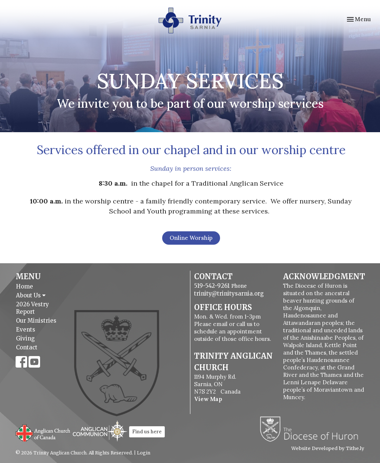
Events (25, 329)
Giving (25, 338)
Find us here (147, 431)
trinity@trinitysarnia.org (229, 293)
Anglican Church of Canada (43, 432)
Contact (26, 347)
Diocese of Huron (312, 429)
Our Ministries (36, 320)
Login (143, 453)
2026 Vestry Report (32, 308)
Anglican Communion (100, 430)
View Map (208, 398)
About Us (31, 295)
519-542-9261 (212, 285)
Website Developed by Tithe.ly (327, 448)
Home (24, 286)
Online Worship (191, 237)
